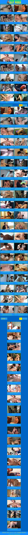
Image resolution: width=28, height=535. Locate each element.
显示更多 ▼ (4, 318)
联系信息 (4, 532)
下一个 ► (25, 318)
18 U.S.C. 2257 (13, 532)
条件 (8, 532)
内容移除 (19, 532)
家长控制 (24, 532)
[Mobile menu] (1, 2)
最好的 (20, 105)
